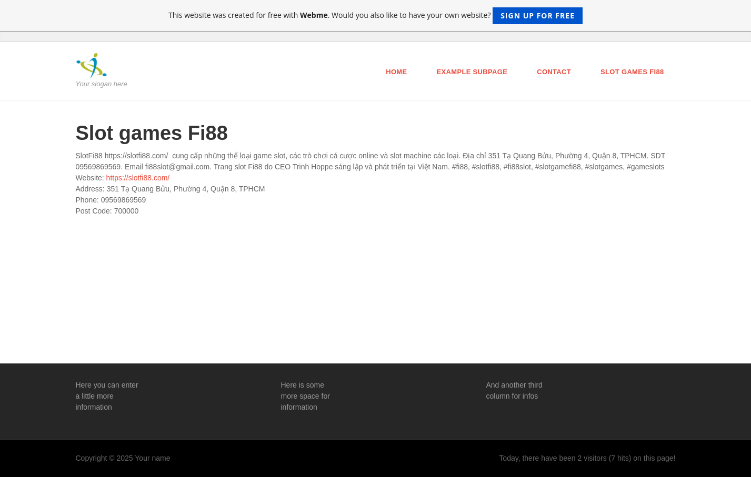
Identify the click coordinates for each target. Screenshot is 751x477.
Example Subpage (472, 72)
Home (396, 72)
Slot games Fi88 (632, 72)
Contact (554, 72)
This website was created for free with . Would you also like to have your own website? (375, 15)
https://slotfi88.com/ (138, 178)
